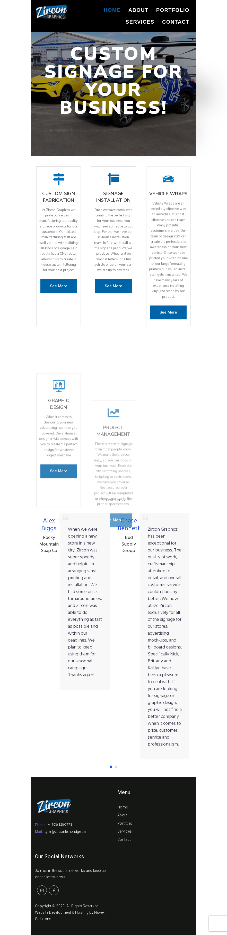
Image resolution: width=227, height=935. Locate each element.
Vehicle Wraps (168, 211)
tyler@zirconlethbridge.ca (65, 831)
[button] (58, 286)
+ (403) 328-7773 (60, 824)
